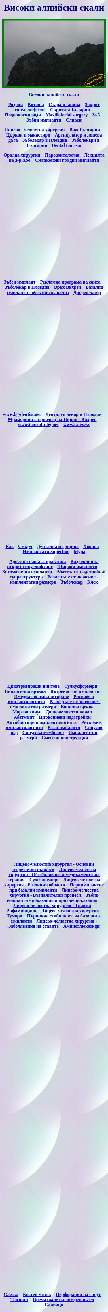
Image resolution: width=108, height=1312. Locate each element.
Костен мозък (37, 1294)
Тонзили (19, 1299)
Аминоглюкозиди (81, 926)
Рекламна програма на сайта (70, 282)
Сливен (74, 120)
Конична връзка (78, 706)
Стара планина (64, 104)
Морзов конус (27, 711)
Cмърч (25, 546)
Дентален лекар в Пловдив (74, 414)
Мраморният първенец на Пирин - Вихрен (52, 419)
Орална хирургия (21, 155)
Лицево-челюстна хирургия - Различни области (52, 882)
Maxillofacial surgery (67, 114)
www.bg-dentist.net (22, 414)
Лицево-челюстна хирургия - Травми (52, 905)
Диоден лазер (87, 292)
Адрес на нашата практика (37, 561)
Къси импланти (64, 727)
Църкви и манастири (28, 134)
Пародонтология (62, 155)
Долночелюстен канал (69, 711)
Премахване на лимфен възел (63, 1299)
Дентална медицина (58, 546)
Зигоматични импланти (27, 571)
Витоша (36, 104)
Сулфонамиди (43, 879)
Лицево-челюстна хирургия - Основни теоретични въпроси (53, 867)
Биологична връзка (25, 691)
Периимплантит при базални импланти (56, 887)
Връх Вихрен (67, 287)
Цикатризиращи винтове (33, 686)
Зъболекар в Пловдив (44, 140)
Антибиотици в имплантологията (41, 722)
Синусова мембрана (43, 732)
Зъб (96, 114)
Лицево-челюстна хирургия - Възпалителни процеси (54, 893)
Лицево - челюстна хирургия (35, 129)
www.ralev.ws (76, 424)
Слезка (11, 1294)
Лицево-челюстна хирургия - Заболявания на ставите (52, 924)
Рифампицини (21, 910)
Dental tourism (67, 145)
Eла (9, 546)
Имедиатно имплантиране (41, 696)
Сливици (53, 1304)
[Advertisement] (54, 221)
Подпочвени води (23, 114)
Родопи (15, 104)
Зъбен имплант (19, 282)
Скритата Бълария (70, 109)
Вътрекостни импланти (75, 691)
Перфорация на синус (78, 1294)
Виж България (84, 129)
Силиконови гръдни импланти (67, 160)
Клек (92, 582)
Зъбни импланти (43, 120)
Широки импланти (77, 566)
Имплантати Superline (46, 551)
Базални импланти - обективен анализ (55, 290)
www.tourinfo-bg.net (38, 424)
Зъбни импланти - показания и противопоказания (52, 898)
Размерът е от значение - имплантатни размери (54, 579)
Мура (79, 551)
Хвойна (91, 546)
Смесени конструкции (64, 737)
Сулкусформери (80, 686)
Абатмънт (24, 717)
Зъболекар (72, 582)
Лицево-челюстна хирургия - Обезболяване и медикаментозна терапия (54, 874)
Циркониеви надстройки (65, 717)
